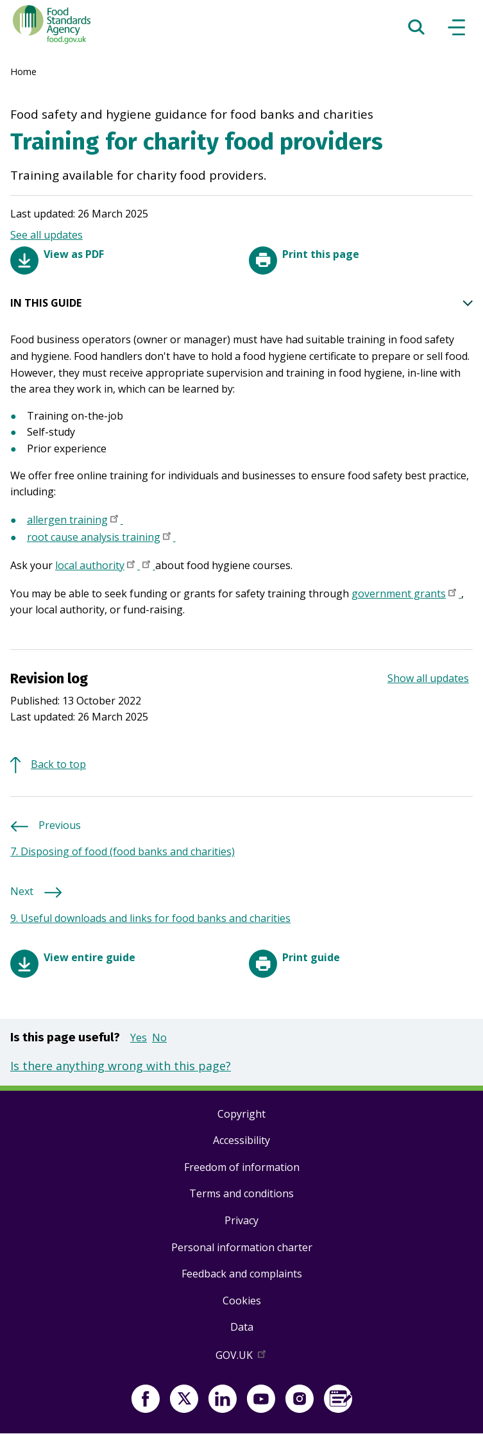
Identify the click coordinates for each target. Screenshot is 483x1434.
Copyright (241, 1114)
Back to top (58, 764)
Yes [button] (138, 1037)
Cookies (242, 1300)
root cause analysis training (101, 538)
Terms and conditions (241, 1193)
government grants (406, 594)
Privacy (241, 1220)
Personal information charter (241, 1247)
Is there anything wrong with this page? (120, 1065)
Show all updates (428, 678)
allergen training (75, 521)
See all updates (46, 235)
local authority (97, 566)
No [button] (159, 1037)
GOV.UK (242, 1357)
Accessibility (241, 1140)
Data (241, 1327)
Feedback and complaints (242, 1274)
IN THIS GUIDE (241, 303)
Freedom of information (242, 1167)
